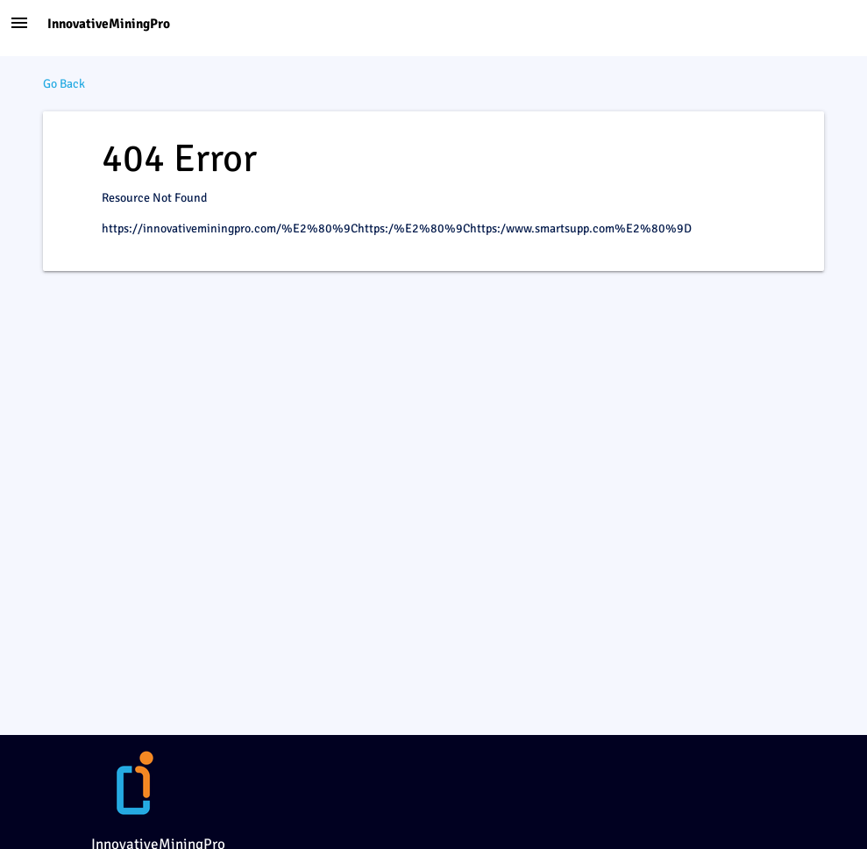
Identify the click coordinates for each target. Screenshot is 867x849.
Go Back (64, 83)
